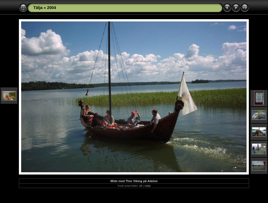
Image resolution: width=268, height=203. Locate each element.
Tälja (38, 7)
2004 (51, 7)
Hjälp (147, 185)
